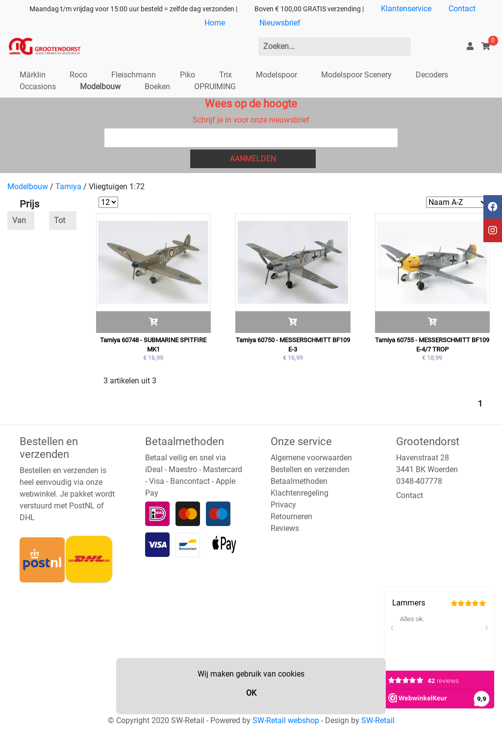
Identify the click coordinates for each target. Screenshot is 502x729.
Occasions (38, 86)
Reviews (285, 528)
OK (251, 693)
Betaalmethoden (299, 481)
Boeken (157, 86)
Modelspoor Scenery (356, 74)
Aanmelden (253, 158)
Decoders (432, 74)
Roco (78, 74)
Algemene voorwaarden (311, 457)
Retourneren (291, 516)
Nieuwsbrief (280, 22)
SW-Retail (378, 720)
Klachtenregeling (299, 493)
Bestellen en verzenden (310, 469)
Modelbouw (100, 86)
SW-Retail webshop (285, 720)
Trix (225, 74)
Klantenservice (406, 8)
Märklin (33, 74)
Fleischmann (133, 74)
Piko (187, 74)
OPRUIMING (215, 86)
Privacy (283, 504)
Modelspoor (276, 74)
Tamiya (68, 186)
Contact (462, 8)
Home (214, 22)
